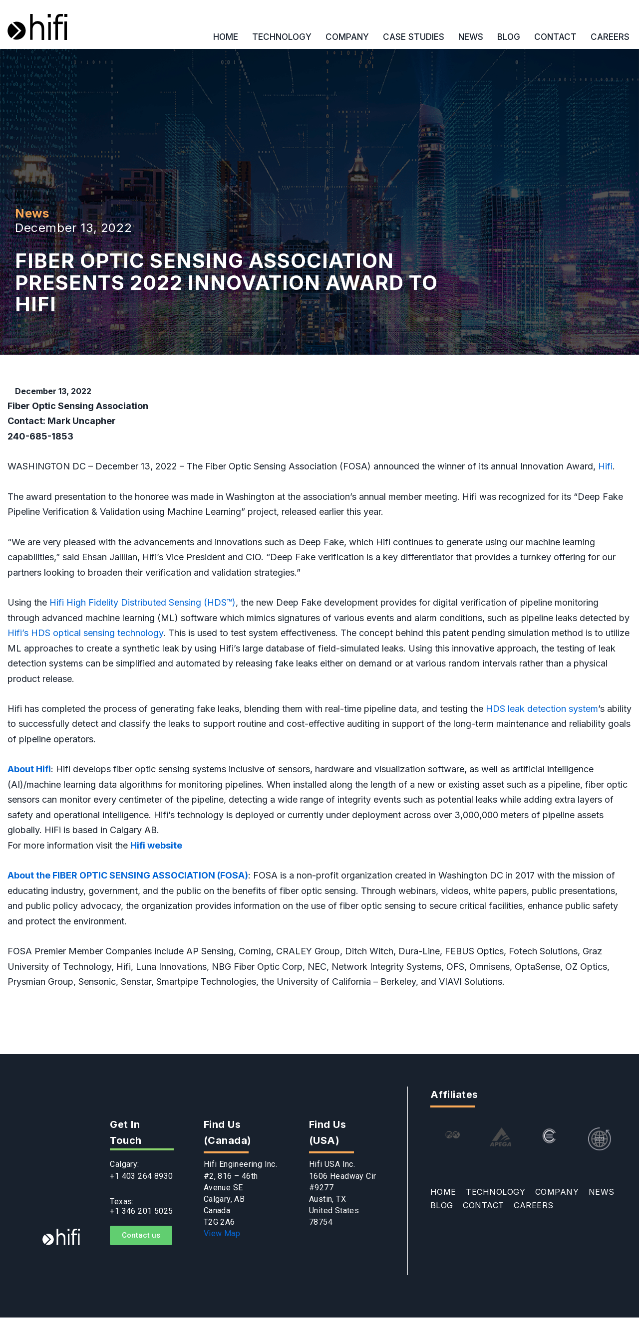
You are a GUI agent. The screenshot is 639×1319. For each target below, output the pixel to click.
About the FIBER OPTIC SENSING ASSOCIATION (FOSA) (127, 876)
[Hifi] (37, 27)
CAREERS (610, 37)
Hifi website (156, 846)
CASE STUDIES (413, 37)
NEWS (470, 37)
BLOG (508, 37)
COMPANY (347, 37)
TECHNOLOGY (282, 37)
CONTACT (555, 37)
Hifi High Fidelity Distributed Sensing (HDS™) (142, 603)
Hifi (605, 466)
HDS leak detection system (542, 709)
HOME (225, 37)
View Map (222, 1235)
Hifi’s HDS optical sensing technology (85, 633)
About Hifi (29, 770)
